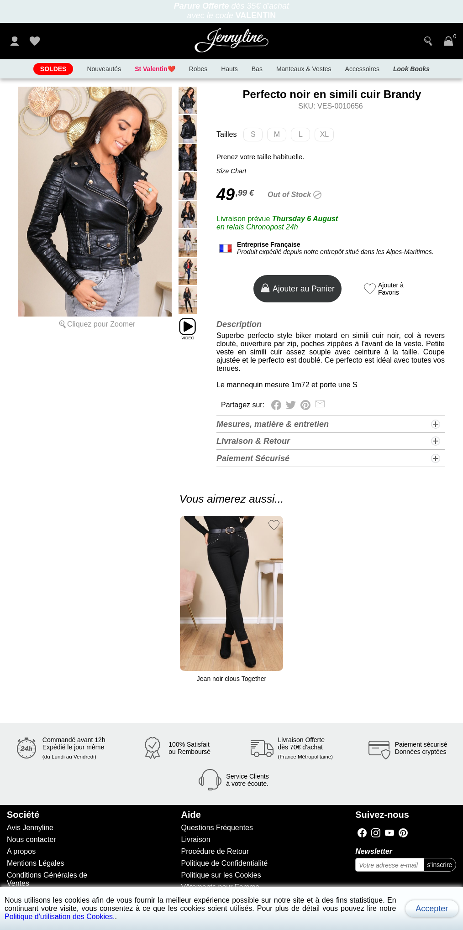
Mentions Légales (35, 863)
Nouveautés (104, 69)
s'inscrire (439, 864)
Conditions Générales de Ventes (47, 879)
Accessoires (362, 69)
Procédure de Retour (215, 851)
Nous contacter (31, 839)
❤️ (155, 69)
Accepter (432, 908)
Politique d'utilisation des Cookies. (60, 916)
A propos (21, 851)
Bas (257, 69)
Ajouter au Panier (297, 288)
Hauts (229, 69)
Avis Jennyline (30, 827)
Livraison (195, 839)
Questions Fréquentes (217, 827)
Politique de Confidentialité (224, 863)
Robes (198, 69)
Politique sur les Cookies (221, 875)
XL (327, 135)
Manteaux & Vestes (303, 69)
